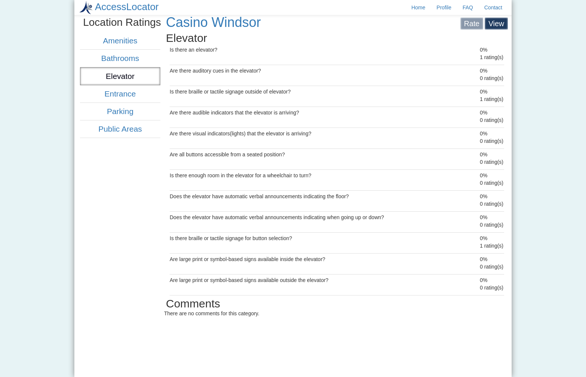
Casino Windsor (213, 22)
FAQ (468, 7)
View (496, 23)
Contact (493, 7)
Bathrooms (120, 58)
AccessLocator (127, 6)
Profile (444, 7)
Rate (471, 23)
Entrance (120, 93)
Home (418, 7)
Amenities (120, 40)
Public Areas (120, 129)
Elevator (120, 76)
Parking (120, 111)
